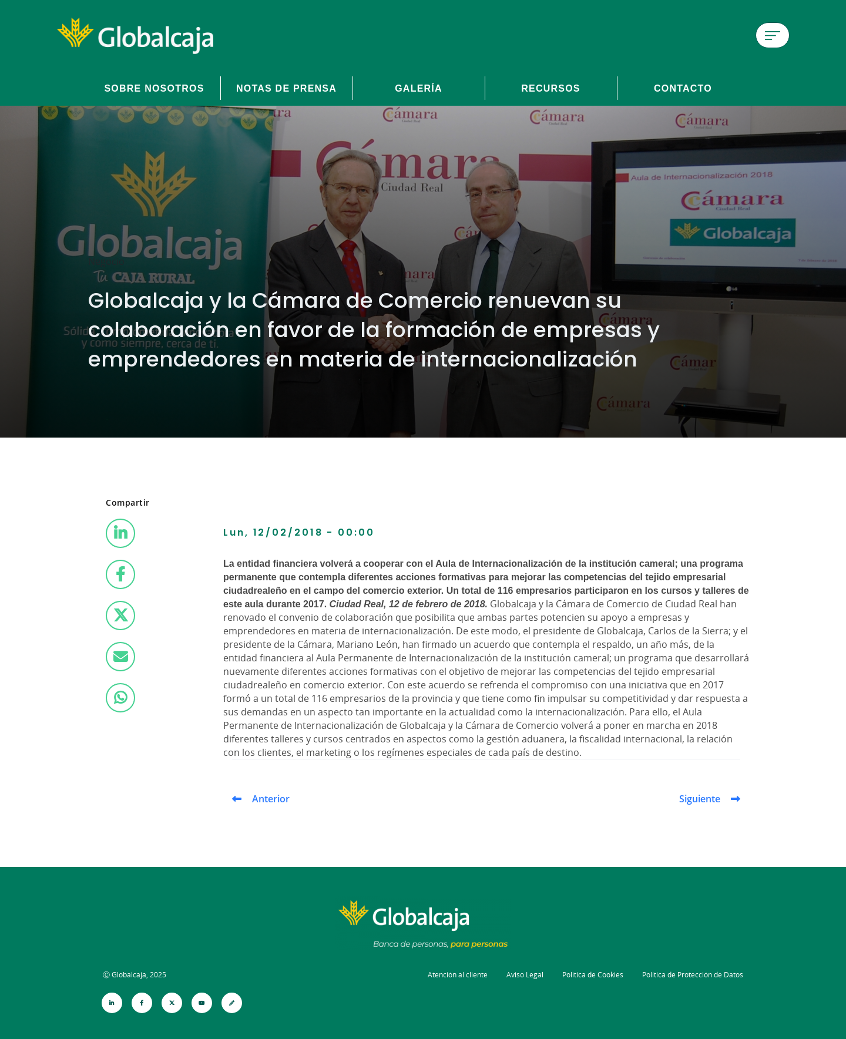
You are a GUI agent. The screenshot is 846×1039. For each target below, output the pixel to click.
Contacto (683, 88)
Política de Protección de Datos (692, 975)
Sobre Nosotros (154, 88)
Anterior (271, 798)
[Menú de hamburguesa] (773, 35)
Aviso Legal (524, 975)
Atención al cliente (458, 975)
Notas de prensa (286, 88)
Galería (418, 88)
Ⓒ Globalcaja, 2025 (134, 975)
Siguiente (699, 798)
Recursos (550, 88)
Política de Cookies (592, 975)
